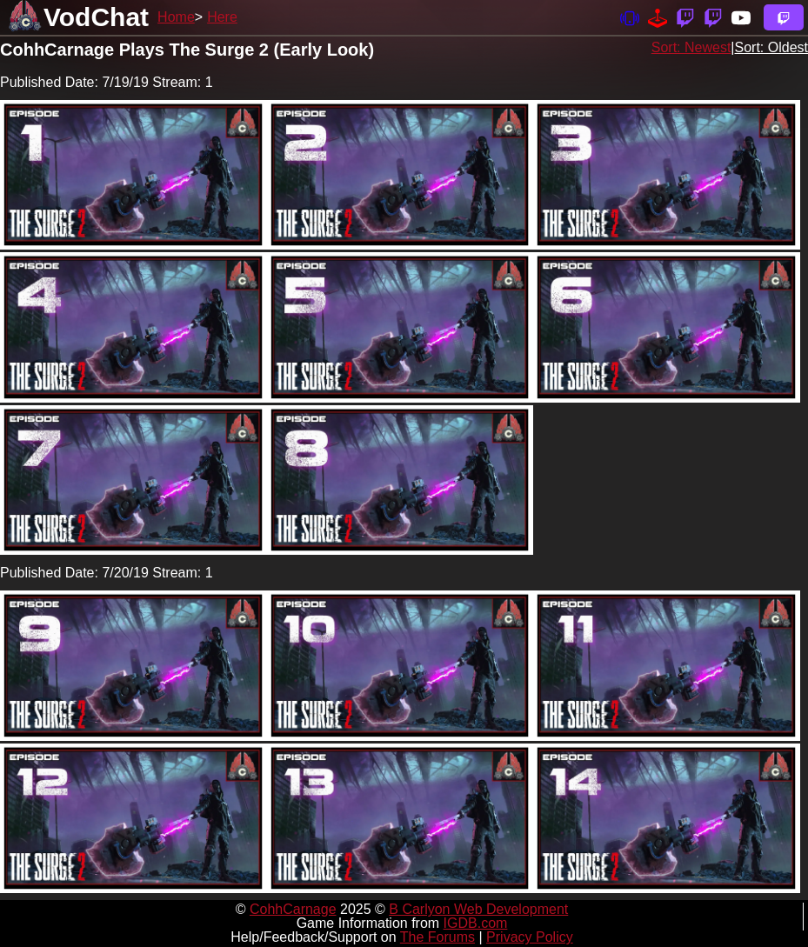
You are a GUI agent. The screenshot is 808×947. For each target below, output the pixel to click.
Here (222, 17)
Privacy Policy (529, 937)
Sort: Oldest (771, 47)
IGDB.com (476, 923)
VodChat (96, 17)
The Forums (437, 937)
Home (176, 17)
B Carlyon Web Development (478, 909)
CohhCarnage (293, 909)
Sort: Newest (691, 47)
